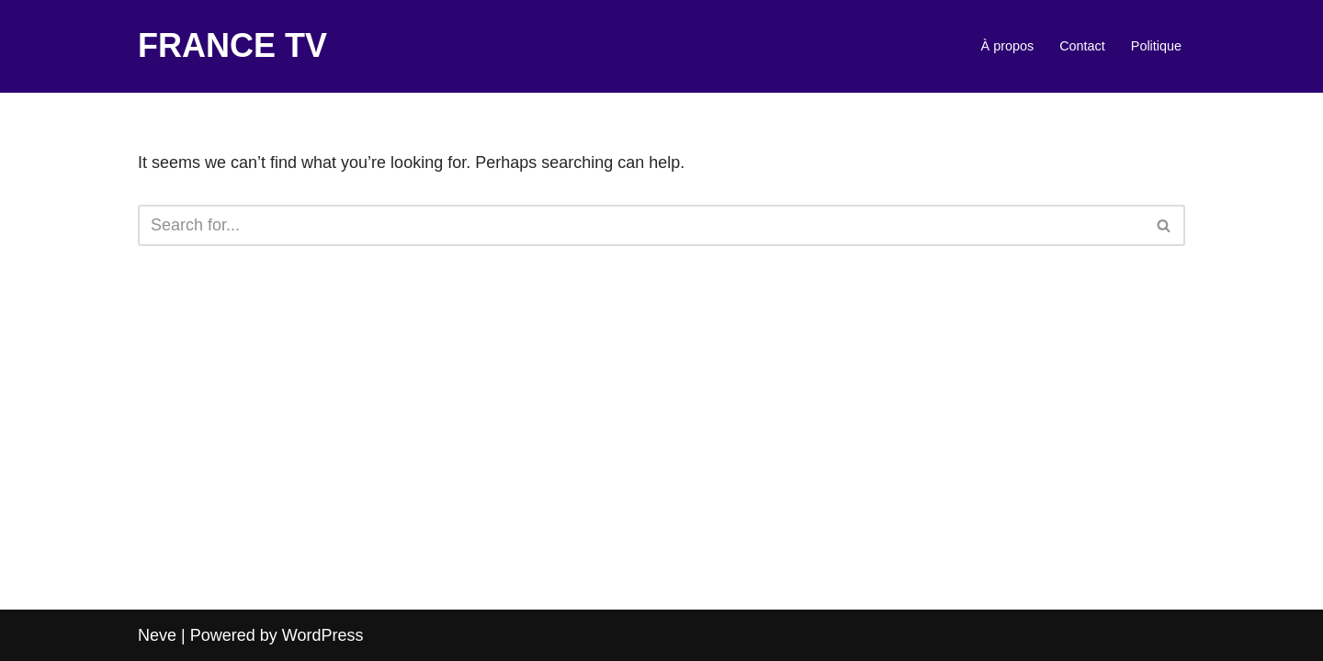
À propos (1008, 46)
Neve (157, 635)
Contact (1082, 46)
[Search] (641, 225)
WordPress (323, 635)
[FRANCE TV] (232, 46)
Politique (1156, 46)
